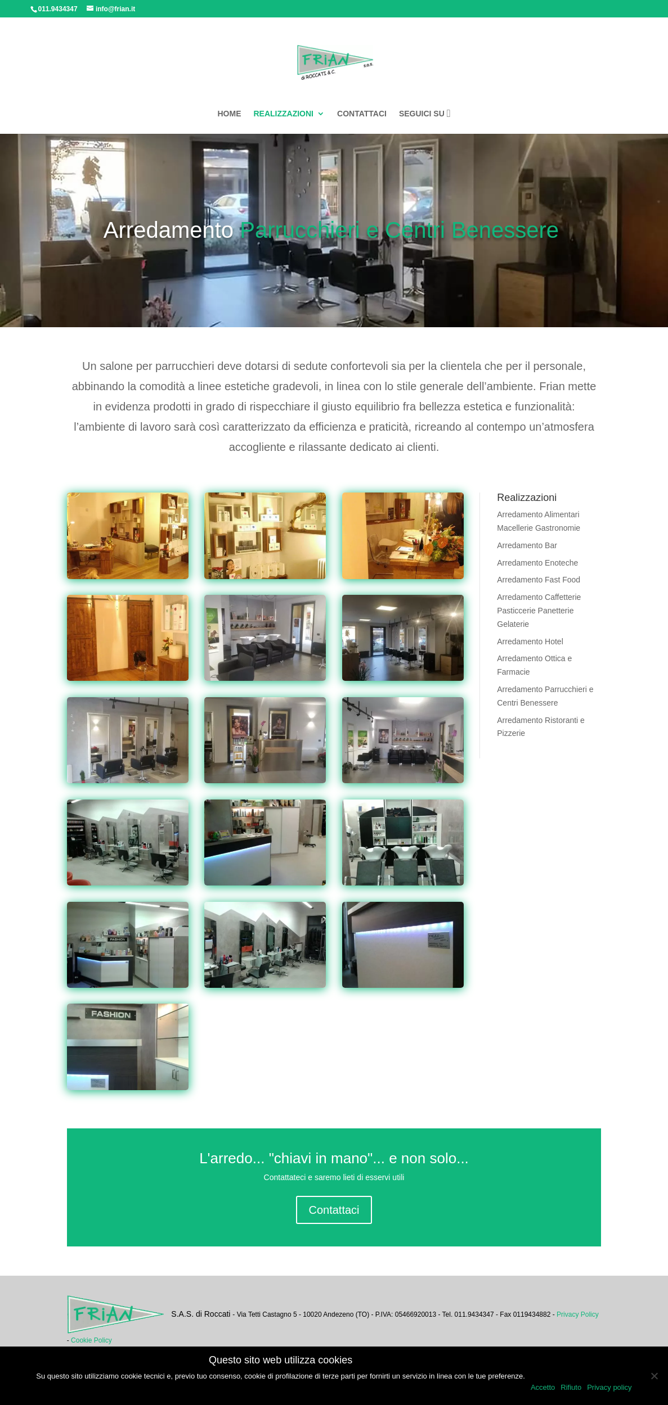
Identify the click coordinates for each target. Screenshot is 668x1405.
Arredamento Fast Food (538, 579)
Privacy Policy (578, 1314)
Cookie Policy (91, 1340)
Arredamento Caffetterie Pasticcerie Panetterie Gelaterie (539, 611)
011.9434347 (58, 9)
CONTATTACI (362, 114)
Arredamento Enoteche (537, 562)
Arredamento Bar (527, 545)
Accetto (543, 1387)
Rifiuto (571, 1387)
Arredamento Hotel (530, 641)
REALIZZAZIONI (283, 114)
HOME (229, 114)
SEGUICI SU (425, 114)
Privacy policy (609, 1387)
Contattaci (333, 1210)
